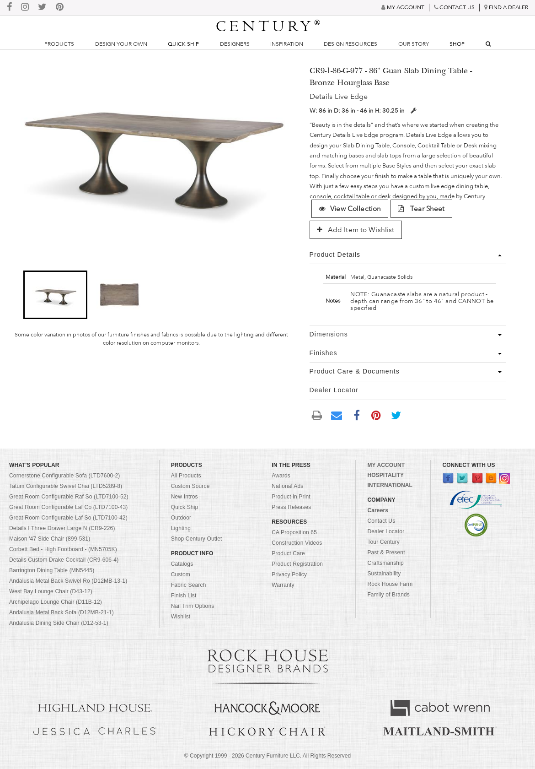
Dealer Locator (385, 531)
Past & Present (386, 552)
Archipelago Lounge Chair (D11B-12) (55, 602)
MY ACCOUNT (386, 465)
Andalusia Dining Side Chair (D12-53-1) (58, 623)
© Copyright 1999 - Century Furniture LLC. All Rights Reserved (267, 756)
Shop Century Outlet (196, 539)
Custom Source (190, 486)
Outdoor (181, 517)
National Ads (287, 486)
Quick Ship (183, 44)
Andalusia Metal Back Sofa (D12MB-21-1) (61, 612)
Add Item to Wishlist (356, 230)
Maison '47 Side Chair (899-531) (49, 539)
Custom (180, 574)
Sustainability (384, 573)
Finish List (184, 595)
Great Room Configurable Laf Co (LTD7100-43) (68, 507)
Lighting (181, 528)
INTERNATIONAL (389, 485)
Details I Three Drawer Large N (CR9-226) (62, 528)
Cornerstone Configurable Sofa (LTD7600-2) (64, 475)
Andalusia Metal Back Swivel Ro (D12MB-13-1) (68, 581)
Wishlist (181, 616)
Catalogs (182, 564)
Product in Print (291, 496)
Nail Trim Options (192, 606)
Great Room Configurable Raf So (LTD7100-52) (68, 496)
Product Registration (297, 564)
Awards (281, 475)
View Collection (350, 209)
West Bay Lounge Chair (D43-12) (50, 591)
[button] (55, 295)
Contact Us (381, 521)
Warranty (283, 585)
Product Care (288, 553)
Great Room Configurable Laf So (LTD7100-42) (68, 517)
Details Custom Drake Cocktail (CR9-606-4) (63, 560)
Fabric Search (188, 585)
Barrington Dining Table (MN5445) (51, 570)
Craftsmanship (385, 563)
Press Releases (291, 507)
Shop (457, 44)
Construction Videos (297, 543)
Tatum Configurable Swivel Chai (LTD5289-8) (65, 486)
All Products (186, 475)
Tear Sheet (421, 209)
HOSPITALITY (385, 475)
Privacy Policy (289, 574)
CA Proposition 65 (294, 532)
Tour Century (383, 542)
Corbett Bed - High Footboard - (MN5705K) (63, 549)
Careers (377, 510)
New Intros (184, 496)
